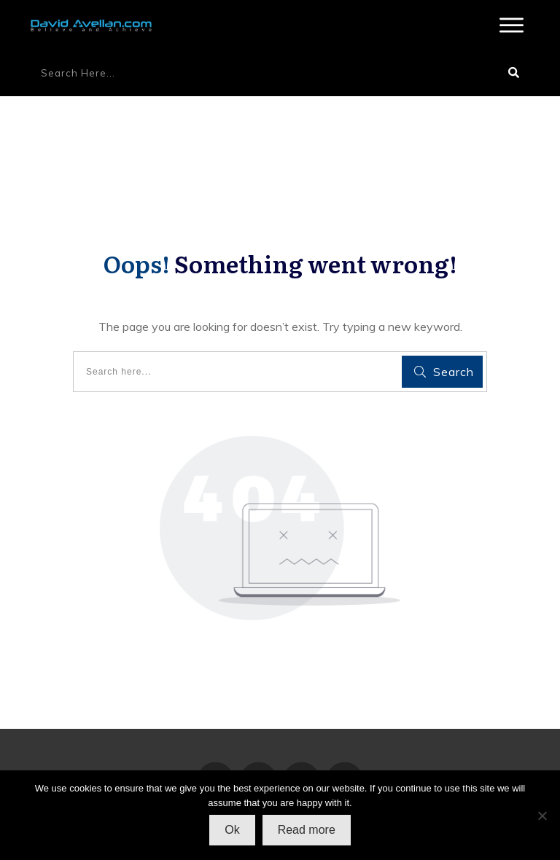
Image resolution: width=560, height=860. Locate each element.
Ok (232, 830)
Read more (306, 830)
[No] (541, 815)
